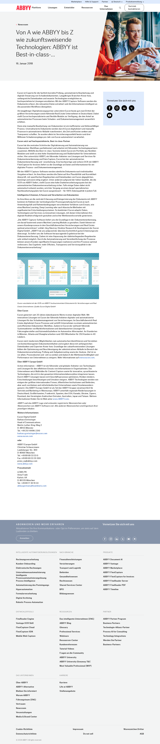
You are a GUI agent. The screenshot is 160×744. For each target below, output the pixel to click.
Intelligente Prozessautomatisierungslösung (31, 577)
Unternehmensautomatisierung (31, 572)
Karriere (63, 683)
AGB (142, 734)
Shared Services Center (71, 585)
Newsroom (22, 24)
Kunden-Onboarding (25, 564)
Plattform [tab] (36, 7)
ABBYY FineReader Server (115, 581)
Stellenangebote (67, 691)
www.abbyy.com (24, 464)
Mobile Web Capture (26, 636)
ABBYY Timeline (111, 589)
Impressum (78, 729)
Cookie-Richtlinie (24, 729)
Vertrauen (20, 704)
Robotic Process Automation (29, 602)
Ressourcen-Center (69, 640)
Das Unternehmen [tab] (106, 7)
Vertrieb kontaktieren (134, 7)
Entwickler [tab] (69, 7)
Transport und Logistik (70, 568)
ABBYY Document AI (113, 560)
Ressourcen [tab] (87, 7)
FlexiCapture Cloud (25, 627)
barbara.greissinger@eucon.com (32, 433)
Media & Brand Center (26, 717)
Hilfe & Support (91, 2)
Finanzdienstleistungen (71, 560)
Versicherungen (67, 564)
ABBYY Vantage (110, 564)
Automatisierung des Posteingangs (32, 585)
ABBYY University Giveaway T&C (75, 662)
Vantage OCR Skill (25, 623)
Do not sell (88, 734)
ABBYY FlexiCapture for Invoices (118, 577)
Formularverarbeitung (26, 594)
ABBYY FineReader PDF (114, 585)
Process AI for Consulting (115, 632)
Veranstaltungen (24, 712)
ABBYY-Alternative (25, 687)
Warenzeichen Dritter (134, 729)
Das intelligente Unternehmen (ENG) (77, 619)
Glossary (64, 627)
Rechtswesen (66, 581)
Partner (105, 2)
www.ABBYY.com (61, 399)
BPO (62, 589)
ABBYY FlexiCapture (113, 572)
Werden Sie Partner (112, 640)
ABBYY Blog (65, 623)
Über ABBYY (22, 683)
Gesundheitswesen (69, 577)
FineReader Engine (25, 619)
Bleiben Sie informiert (26, 691)
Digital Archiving (24, 598)
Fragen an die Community (72, 653)
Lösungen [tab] (52, 7)
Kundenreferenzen (68, 645)
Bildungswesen (67, 594)
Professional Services (70, 632)
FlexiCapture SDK (24, 632)
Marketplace (76, 2)
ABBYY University (68, 657)
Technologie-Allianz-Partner (116, 627)
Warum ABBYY (23, 695)
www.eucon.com (86, 357)
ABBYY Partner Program (114, 619)
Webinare (64, 636)
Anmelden (24, 538)
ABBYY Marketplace (112, 568)
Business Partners (111, 623)
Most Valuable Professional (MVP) (76, 666)
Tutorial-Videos (67, 649)
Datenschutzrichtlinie (26, 734)
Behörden (64, 572)
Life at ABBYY (66, 687)
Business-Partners (111, 645)
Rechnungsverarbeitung (27, 560)
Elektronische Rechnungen (28, 568)
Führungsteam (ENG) (26, 700)
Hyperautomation (24, 589)
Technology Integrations (114, 636)
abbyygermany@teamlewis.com (32, 486)
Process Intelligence (25, 581)
